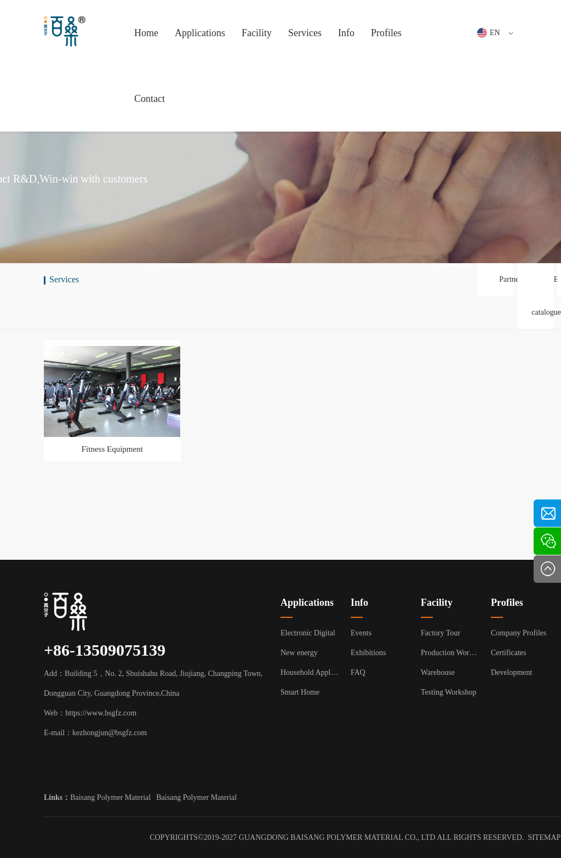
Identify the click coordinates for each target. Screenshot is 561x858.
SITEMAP (544, 837)
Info (346, 32)
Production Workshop (450, 653)
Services (305, 32)
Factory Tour (440, 633)
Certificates (508, 653)
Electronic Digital (307, 633)
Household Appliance (310, 672)
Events (361, 633)
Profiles (386, 32)
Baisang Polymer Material (110, 797)
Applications (200, 32)
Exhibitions (368, 653)
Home (146, 32)
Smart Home (299, 692)
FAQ (358, 672)
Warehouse (438, 672)
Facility (257, 32)
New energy (299, 653)
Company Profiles (519, 633)
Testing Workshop (448, 692)
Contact (149, 98)
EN (501, 33)
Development (511, 672)
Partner (510, 279)
